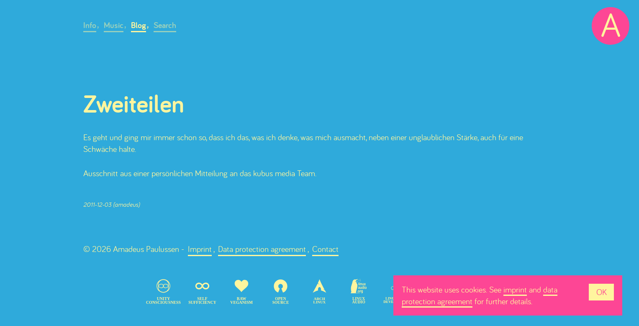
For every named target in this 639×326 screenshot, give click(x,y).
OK (601, 292)
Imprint (200, 249)
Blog (138, 25)
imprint (515, 289)
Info (89, 25)
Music (113, 25)
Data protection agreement (262, 249)
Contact (325, 249)
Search (165, 25)
